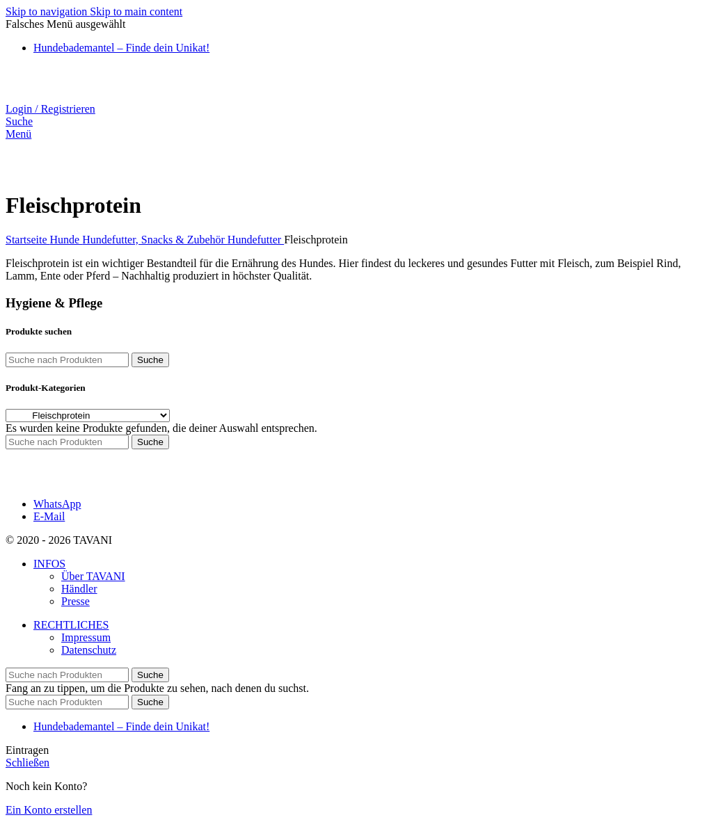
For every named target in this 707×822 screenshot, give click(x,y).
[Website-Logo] (79, 96)
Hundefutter (256, 239)
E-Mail (49, 516)
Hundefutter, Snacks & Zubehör (155, 239)
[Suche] (19, 121)
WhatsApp (57, 504)
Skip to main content (136, 11)
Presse (75, 601)
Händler (79, 589)
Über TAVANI (93, 576)
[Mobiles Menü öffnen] (18, 134)
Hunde (66, 239)
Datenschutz (88, 650)
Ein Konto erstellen (49, 810)
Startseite (28, 239)
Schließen (27, 762)
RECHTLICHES (71, 625)
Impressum (86, 637)
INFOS (49, 564)
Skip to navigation (48, 11)
